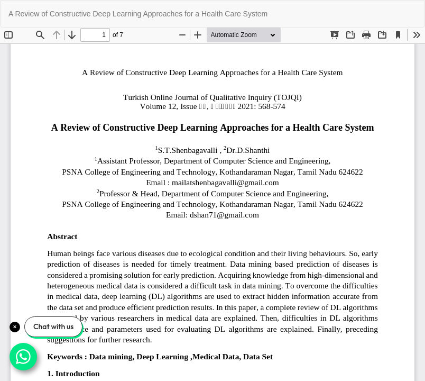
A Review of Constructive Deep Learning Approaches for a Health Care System (137, 14)
